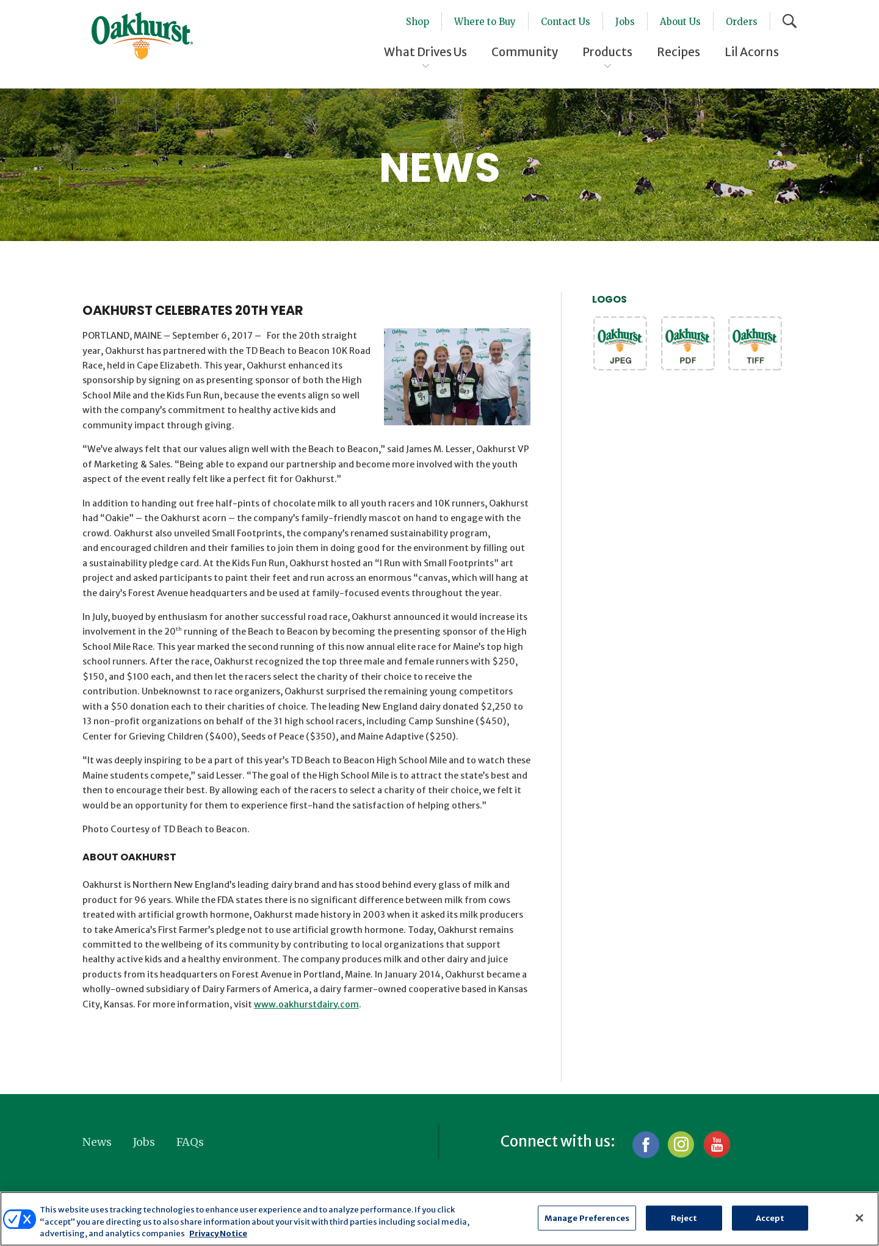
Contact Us (565, 21)
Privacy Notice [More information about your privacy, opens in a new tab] (218, 1233)
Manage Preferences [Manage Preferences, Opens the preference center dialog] (586, 1217)
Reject (684, 1217)
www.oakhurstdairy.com (306, 1004)
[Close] (859, 1218)
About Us (680, 21)
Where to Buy (485, 21)
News (97, 1142)
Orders (742, 21)
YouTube (716, 1144)
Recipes (678, 52)
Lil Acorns (752, 52)
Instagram (681, 1144)
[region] (439, 1219)
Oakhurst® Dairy (142, 36)
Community (524, 52)
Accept (770, 1217)
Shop (417, 21)
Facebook (645, 1144)
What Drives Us (425, 52)
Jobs (625, 21)
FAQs (190, 1142)
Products (607, 52)
